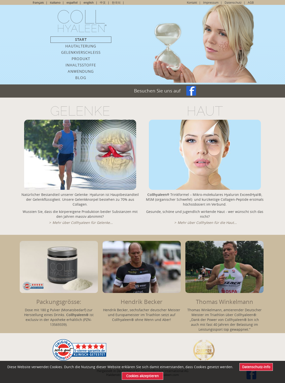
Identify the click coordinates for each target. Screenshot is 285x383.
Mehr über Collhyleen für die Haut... (207, 222)
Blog (80, 77)
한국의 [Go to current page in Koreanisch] (116, 2)
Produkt (81, 58)
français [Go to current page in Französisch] (38, 2)
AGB (251, 2)
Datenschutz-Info (256, 367)
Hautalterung (80, 46)
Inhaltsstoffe (81, 65)
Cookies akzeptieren (142, 376)
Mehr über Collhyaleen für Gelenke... (82, 222)
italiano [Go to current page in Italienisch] (55, 2)
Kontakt (192, 2)
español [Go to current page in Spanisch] (71, 2)
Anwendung (81, 71)
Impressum (210, 2)
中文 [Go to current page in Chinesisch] (103, 2)
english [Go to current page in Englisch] (89, 2)
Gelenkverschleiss (81, 52)
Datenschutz (233, 2)
